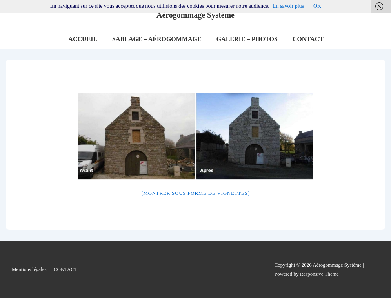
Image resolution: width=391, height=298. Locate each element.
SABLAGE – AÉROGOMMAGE (157, 39)
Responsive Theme (319, 274)
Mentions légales (29, 269)
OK (317, 6)
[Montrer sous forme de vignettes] (195, 193)
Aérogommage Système (195, 15)
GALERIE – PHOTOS (247, 39)
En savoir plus (288, 6)
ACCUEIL (82, 39)
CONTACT (308, 39)
